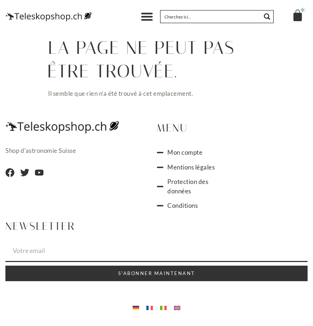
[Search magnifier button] (267, 16)
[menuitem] (136, 307)
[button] (146, 16)
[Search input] (211, 16)
